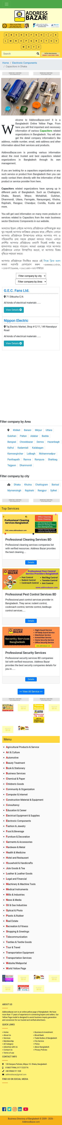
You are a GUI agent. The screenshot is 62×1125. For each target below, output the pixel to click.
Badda (45, 436)
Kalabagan (37, 447)
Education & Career (16, 810)
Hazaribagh (53, 441)
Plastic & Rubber (15, 915)
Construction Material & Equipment (24, 799)
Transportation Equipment (20, 952)
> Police (36, 1044)
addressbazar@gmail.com (16, 1075)
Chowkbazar (26, 441)
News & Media (13, 900)
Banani (27, 430)
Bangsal (11, 441)
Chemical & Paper (15, 778)
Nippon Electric (16, 320)
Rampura (39, 459)
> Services (6, 1038)
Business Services (16, 773)
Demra (40, 441)
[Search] (18, 53)
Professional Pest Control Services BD (30, 594)
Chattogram (41, 484)
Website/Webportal (16, 963)
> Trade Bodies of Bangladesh (45, 1038)
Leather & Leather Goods (19, 873)
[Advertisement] (31, 387)
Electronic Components (18, 820)
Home (5, 62)
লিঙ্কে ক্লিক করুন (52, 261)
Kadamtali (22, 447)
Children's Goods (15, 784)
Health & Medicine (16, 852)
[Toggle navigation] (6, 4)
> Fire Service (38, 1041)
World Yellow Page (16, 968)
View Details (14, 309)
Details (31, 562)
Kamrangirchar (15, 453)
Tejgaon (11, 465)
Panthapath (13, 459)
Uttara (49, 430)
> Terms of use (8, 1053)
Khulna (28, 484)
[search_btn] (38, 54)
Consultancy (12, 805)
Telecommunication (16, 936)
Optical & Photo (14, 910)
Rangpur (42, 490)
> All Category (7, 1044)
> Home (5, 1032)
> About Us (6, 1035)
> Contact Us (7, 1050)
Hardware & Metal (15, 847)
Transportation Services (19, 957)
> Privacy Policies (40, 1050)
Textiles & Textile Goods (19, 942)
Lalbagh (31, 453)
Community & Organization (20, 789)
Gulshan (11, 436)
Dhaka (17, 484)
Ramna (27, 459)
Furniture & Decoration (18, 836)
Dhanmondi (26, 465)
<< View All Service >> (31, 691)
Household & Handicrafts (19, 863)
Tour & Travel (13, 947)
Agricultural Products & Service (22, 747)
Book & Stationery (15, 768)
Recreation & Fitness (17, 926)
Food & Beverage (15, 831)
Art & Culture (13, 752)
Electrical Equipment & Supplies (23, 815)
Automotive (12, 757)
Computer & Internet (17, 794)
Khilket (16, 430)
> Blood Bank (38, 1035)
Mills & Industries (15, 894)
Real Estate (12, 921)
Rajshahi (29, 490)
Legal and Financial (16, 878)
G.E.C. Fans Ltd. (16, 291)
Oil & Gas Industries (16, 905)
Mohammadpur (47, 453)
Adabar (34, 436)
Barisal (55, 484)
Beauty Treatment (15, 762)
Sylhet (53, 490)
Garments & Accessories (19, 842)
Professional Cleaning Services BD (28, 539)
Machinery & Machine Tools (21, 884)
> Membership (8, 1041)
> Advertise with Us (9, 1047)
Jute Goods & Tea (15, 868)
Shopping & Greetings (17, 931)
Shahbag (52, 459)
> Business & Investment (43, 1032)
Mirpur (38, 430)
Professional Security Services (25, 653)
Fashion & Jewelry (15, 826)
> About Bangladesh (41, 1047)
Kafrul (10, 447)
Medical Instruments (17, 889)
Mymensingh (14, 490)
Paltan (23, 436)
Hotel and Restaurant (17, 857)
